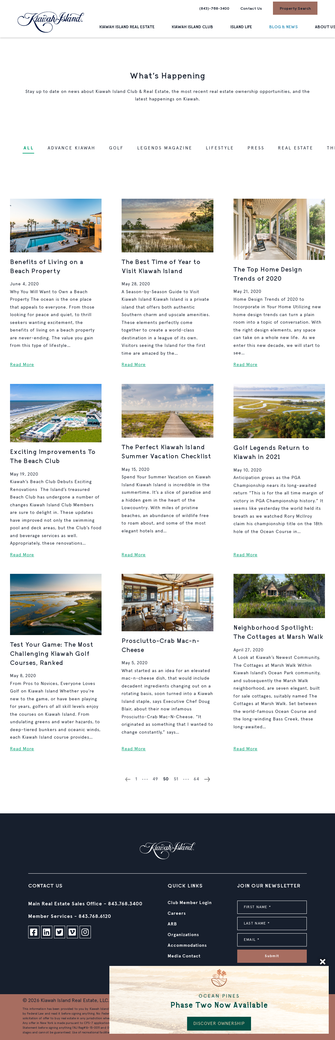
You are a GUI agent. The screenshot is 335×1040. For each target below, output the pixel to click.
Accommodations (187, 945)
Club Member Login (190, 903)
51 (176, 779)
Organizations (183, 935)
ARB (172, 924)
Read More (22, 365)
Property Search (295, 8)
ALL (29, 148)
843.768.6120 (95, 916)
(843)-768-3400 (214, 8)
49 (155, 779)
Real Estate (295, 148)
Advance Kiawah (72, 148)
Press (256, 148)
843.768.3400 (125, 903)
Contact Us (251, 8)
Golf (116, 148)
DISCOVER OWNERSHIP (219, 1023)
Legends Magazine (164, 148)
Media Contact (184, 956)
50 (166, 779)
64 (196, 779)
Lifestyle (220, 148)
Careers (177, 913)
